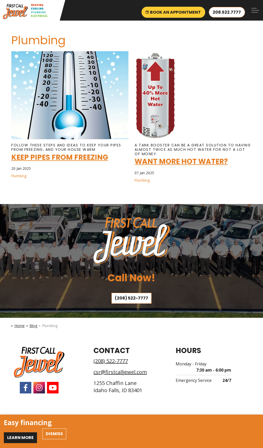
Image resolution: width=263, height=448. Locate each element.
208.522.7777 (227, 10)
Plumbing (18, 175)
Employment (36, 419)
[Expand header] (255, 10)
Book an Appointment (173, 10)
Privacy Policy (61, 419)
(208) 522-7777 (131, 298)
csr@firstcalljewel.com (120, 371)
